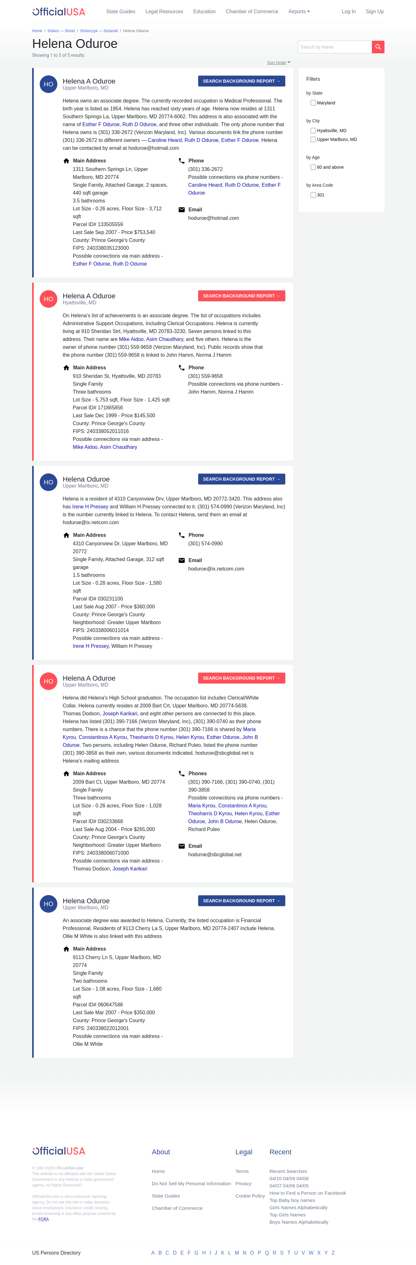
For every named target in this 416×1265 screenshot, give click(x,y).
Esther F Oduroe (100, 124)
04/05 (301, 1183)
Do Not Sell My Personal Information (193, 1181)
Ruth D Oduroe (139, 124)
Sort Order (276, 62)
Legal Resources (164, 11)
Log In (349, 11)
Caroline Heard (165, 140)
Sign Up (375, 11)
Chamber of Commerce (252, 11)
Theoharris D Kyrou (151, 737)
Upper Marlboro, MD (337, 139)
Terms (242, 1168)
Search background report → (241, 81)
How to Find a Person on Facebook (306, 1191)
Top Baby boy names (290, 1199)
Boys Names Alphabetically (297, 1221)
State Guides (121, 11)
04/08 (301, 1176)
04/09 (287, 1176)
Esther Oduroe (223, 737)
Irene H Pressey (90, 506)
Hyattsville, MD (331, 130)
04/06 (287, 1183)
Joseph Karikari (119, 713)
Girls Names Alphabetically (297, 1206)
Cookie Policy (250, 1194)
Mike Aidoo (131, 339)
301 (320, 195)
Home (158, 1168)
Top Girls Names (285, 1214)
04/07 (273, 1183)
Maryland (326, 103)
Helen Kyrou (190, 737)
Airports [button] (297, 11)
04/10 (273, 1176)
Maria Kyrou (201, 805)
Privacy (243, 1181)
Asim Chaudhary (164, 339)
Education (205, 11)
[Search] (335, 47)
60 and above (330, 167)
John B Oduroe (225, 821)
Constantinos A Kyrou (103, 737)
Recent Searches (286, 1168)
